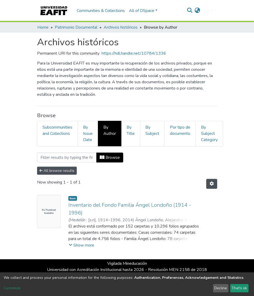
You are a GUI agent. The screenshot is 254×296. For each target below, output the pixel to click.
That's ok (239, 288)
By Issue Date (88, 133)
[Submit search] (189, 11)
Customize (12, 288)
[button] (197, 11)
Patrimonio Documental (76, 27)
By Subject (152, 130)
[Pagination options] (211, 184)
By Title (131, 130)
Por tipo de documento (180, 130)
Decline (220, 288)
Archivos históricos (121, 27)
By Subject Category (209, 133)
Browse (110, 157)
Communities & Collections (101, 11)
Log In (207, 11)
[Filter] (67, 157)
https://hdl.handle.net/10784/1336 (134, 53)
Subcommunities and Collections (57, 130)
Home (43, 27)
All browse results (56, 170)
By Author (109, 130)
